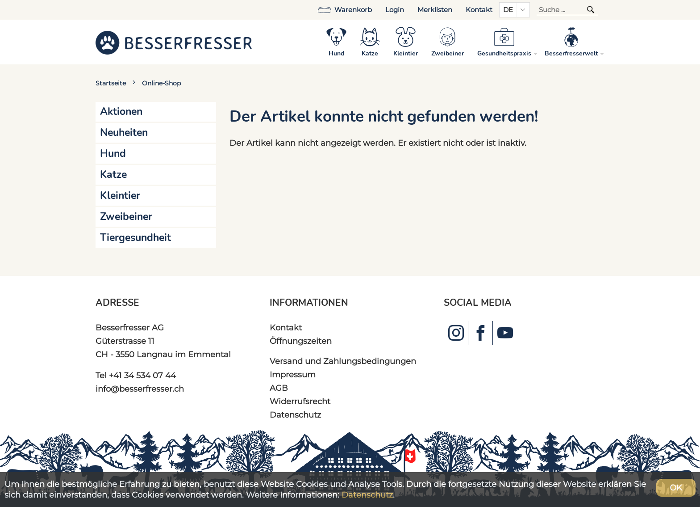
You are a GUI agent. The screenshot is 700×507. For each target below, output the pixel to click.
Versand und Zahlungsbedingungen (343, 361)
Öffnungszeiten (301, 341)
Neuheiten (124, 132)
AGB (279, 388)
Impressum (293, 374)
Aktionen (121, 111)
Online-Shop (161, 83)
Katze (113, 175)
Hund (113, 154)
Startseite (111, 83)
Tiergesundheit (135, 238)
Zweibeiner (126, 217)
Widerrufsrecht (300, 401)
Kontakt (479, 10)
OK (676, 487)
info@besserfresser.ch (140, 388)
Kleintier (120, 196)
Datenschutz (295, 414)
